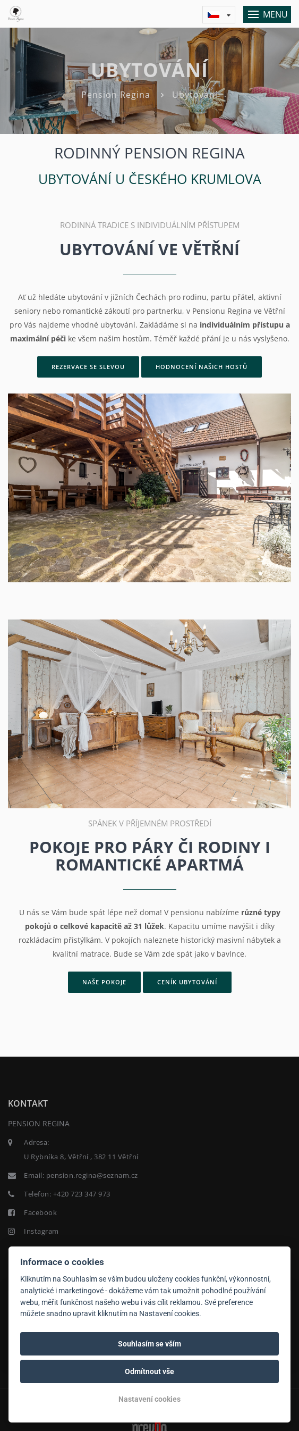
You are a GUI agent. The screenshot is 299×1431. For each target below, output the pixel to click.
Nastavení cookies (149, 1399)
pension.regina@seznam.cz (92, 1175)
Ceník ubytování (187, 982)
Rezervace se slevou (88, 367)
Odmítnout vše (149, 1371)
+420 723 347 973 (81, 1194)
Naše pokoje (104, 982)
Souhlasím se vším (149, 1344)
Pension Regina (115, 95)
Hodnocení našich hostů (201, 367)
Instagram (41, 1231)
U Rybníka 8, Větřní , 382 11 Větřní (81, 1156)
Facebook (40, 1212)
